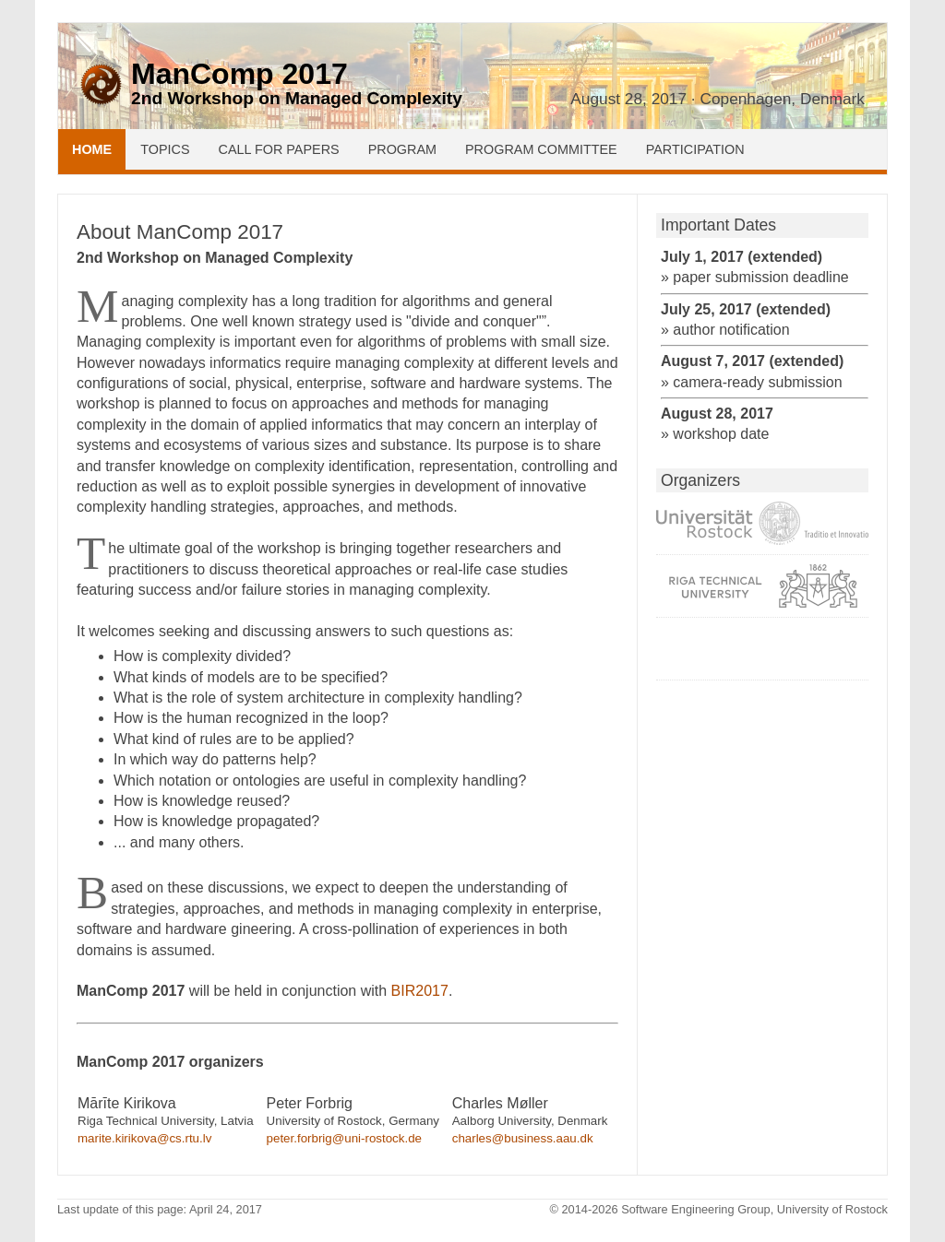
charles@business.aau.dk (522, 1138)
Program (402, 149)
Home (92, 149)
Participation (695, 149)
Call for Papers (279, 149)
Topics (164, 149)
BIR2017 (420, 991)
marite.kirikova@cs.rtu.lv (144, 1138)
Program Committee (541, 149)
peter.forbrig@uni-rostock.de (344, 1138)
